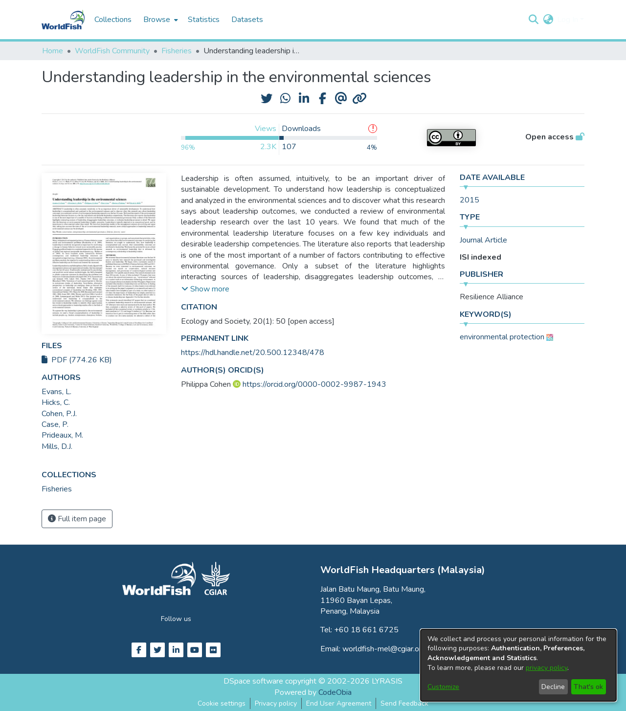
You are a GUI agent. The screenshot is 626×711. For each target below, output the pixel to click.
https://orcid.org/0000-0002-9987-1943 (314, 384)
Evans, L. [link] (56, 391)
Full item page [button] (77, 518)
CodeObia (335, 692)
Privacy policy (276, 703)
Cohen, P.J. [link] (59, 413)
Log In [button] (568, 19)
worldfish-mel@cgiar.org (384, 649)
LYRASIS (387, 681)
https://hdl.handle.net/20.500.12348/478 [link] (252, 352)
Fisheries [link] (176, 50)
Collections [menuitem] (113, 19)
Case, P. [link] (55, 424)
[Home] (63, 19)
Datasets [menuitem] (247, 19)
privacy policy (546, 667)
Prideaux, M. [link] (62, 435)
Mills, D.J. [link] (57, 446)
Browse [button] (156, 19)
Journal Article (483, 240)
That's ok (588, 686)
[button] (533, 19)
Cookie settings (222, 703)
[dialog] (518, 665)
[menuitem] (159, 19)
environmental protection (502, 337)
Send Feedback (404, 703)
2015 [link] (469, 200)
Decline (553, 686)
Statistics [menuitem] (204, 19)
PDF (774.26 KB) (77, 360)
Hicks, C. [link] (56, 402)
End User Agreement (338, 703)
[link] (57, 489)
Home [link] (52, 50)
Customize (443, 686)
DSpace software (253, 681)
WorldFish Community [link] (112, 50)
